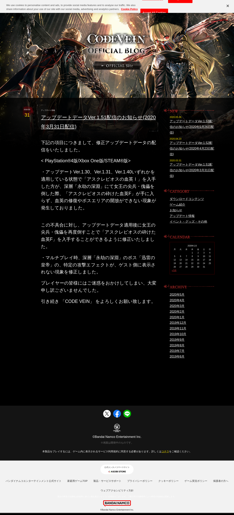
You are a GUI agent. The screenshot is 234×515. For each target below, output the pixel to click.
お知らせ (176, 210)
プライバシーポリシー (139, 480)
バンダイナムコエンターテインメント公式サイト (33, 480)
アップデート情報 (182, 216)
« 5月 (174, 270)
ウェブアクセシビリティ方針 (117, 490)
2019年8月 (177, 345)
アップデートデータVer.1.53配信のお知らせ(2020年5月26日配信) (192, 127)
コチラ (165, 451)
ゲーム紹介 (177, 204)
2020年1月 (177, 317)
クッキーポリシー (168, 480)
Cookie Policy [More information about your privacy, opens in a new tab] (129, 7)
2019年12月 (178, 322)
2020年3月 (177, 306)
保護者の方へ (220, 480)
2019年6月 (177, 356)
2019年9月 (177, 339)
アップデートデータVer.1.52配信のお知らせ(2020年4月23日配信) (192, 148)
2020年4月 (177, 300)
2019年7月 (177, 351)
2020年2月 (177, 311)
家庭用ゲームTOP (77, 480)
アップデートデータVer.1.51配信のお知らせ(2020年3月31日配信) (192, 170)
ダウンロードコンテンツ (187, 199)
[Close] (227, 4)
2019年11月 (178, 328)
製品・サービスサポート (107, 480)
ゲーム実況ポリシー (195, 480)
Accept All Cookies (154, 11)
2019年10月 (178, 334)
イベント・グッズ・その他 (188, 221)
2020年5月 (177, 294)
